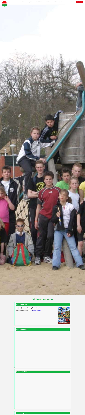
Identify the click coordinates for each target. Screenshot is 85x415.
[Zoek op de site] (65, 2)
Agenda (30, 2)
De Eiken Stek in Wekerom (35, 310)
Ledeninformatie (39, 2)
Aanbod (24, 2)
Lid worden (79, 2)
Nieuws (55, 2)
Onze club (48, 2)
